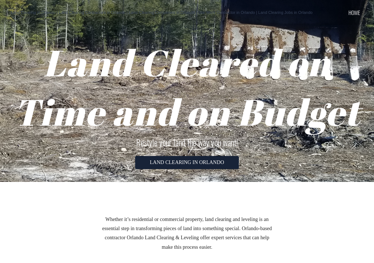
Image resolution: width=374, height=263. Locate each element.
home (354, 12)
